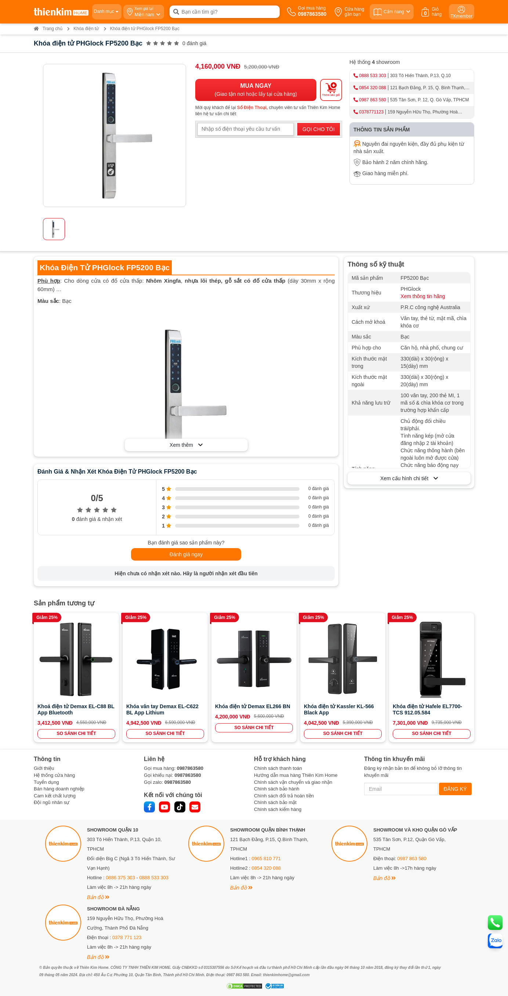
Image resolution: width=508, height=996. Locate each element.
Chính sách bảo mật (275, 802)
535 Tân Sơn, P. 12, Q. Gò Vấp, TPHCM (429, 99)
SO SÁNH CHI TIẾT (76, 733)
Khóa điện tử (86, 28)
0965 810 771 (266, 858)
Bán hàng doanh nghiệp (59, 789)
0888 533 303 (372, 75)
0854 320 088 (372, 87)
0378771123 (371, 112)
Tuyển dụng (46, 782)
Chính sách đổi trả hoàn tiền (284, 795)
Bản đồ (98, 897)
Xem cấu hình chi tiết (409, 478)
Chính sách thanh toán (278, 768)
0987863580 (190, 768)
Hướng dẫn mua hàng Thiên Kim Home (296, 775)
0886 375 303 (120, 877)
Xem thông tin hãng (422, 296)
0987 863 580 (372, 99)
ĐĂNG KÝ (455, 789)
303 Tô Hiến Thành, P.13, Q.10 (420, 75)
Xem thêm (186, 445)
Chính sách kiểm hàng (277, 809)
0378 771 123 (127, 937)
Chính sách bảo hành (276, 789)
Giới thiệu (44, 768)
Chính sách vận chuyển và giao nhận (293, 782)
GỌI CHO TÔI (318, 129)
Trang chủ (48, 28)
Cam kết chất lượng (55, 795)
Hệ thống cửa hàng (54, 775)
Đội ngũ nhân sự (51, 802)
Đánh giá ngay (186, 554)
